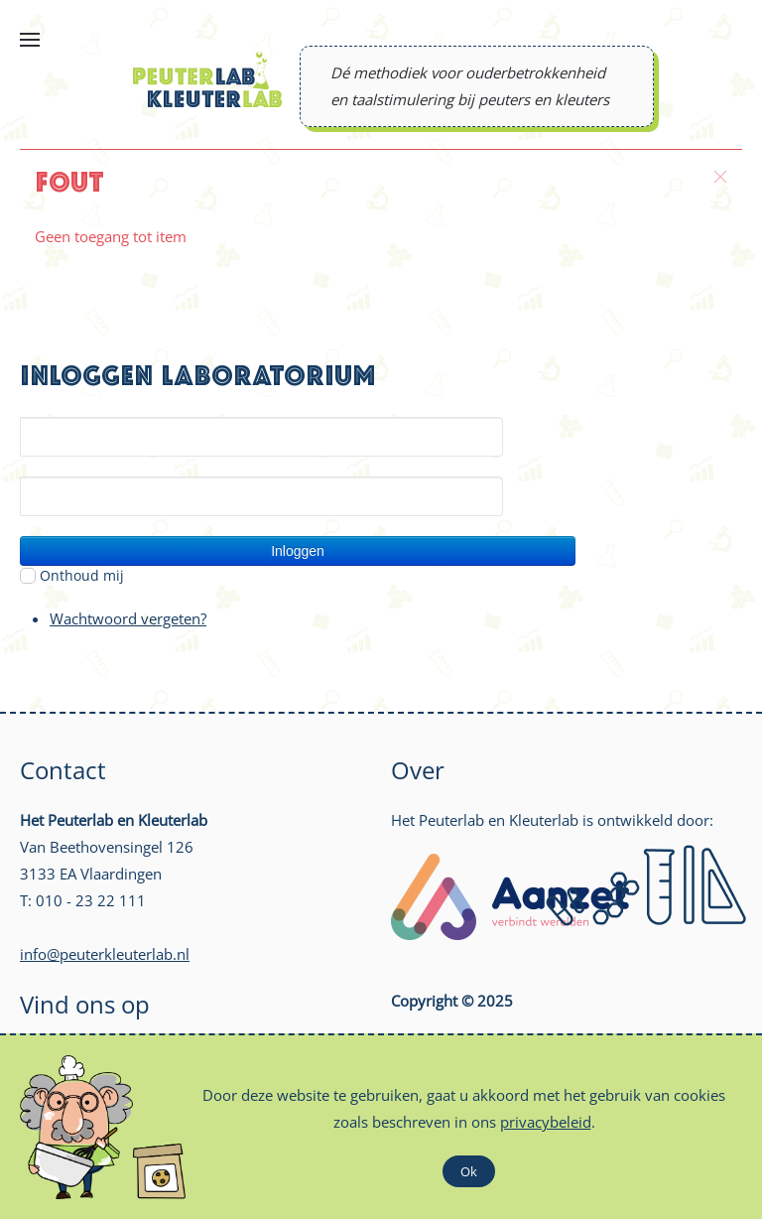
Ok (468, 1171)
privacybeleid (545, 1122)
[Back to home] (207, 79)
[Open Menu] (30, 39)
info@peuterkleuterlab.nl (105, 954)
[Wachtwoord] (261, 496)
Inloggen (297, 551)
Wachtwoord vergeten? (128, 618)
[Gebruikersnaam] (261, 437)
